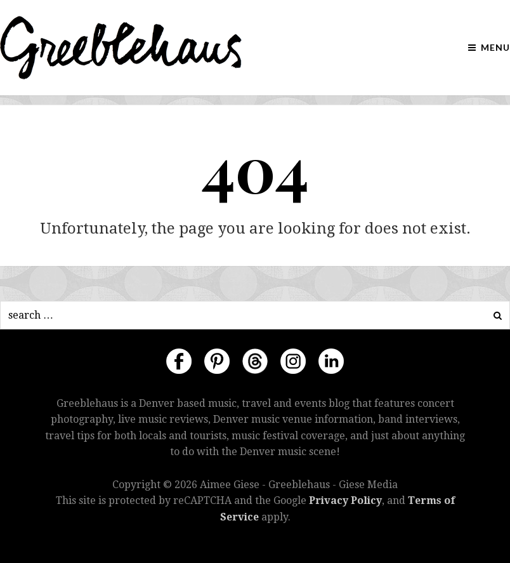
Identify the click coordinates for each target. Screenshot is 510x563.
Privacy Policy (345, 500)
